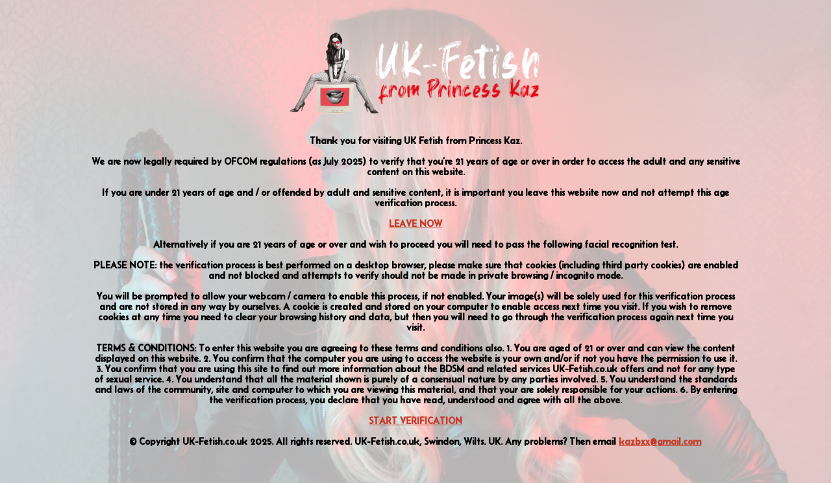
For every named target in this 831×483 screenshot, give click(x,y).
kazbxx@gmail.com (660, 441)
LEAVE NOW (415, 223)
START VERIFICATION (415, 421)
